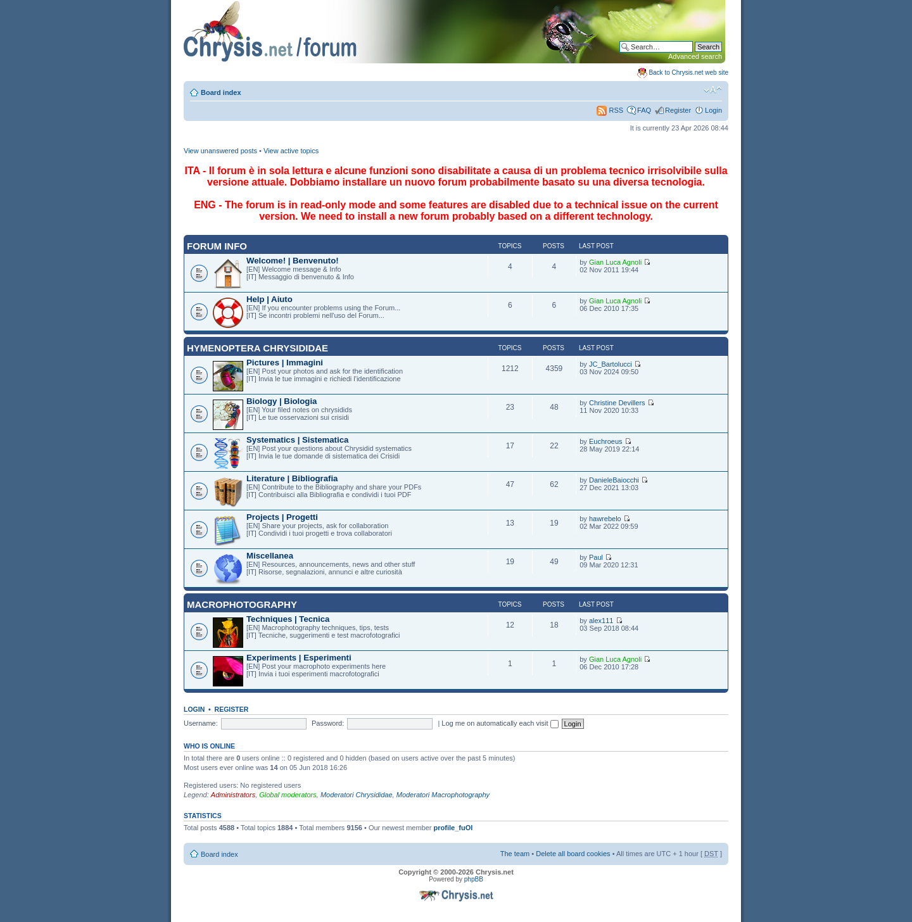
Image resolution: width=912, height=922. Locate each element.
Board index (221, 92)
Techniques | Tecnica (287, 619)
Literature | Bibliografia (292, 478)
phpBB (473, 879)
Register (678, 110)
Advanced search (695, 56)
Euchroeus (606, 441)
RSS (610, 110)
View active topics (291, 151)
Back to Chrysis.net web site (688, 72)
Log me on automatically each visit (499, 723)
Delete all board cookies (573, 853)
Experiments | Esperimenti (299, 657)
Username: (201, 723)
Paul (596, 557)
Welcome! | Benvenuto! (292, 260)
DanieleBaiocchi (614, 480)
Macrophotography (242, 604)
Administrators (233, 795)
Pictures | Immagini (284, 362)
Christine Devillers (617, 403)
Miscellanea (269, 555)
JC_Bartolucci (610, 364)
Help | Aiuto (269, 299)
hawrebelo (605, 518)
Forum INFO (217, 246)
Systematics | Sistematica (297, 440)
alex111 (601, 620)
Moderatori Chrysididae (356, 795)
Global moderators (288, 795)
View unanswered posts (220, 151)
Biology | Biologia (281, 401)
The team (514, 853)
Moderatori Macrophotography (443, 795)
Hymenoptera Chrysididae (257, 348)
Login (713, 110)
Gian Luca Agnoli (615, 262)
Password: (328, 723)
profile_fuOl (453, 827)
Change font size (713, 90)
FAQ (644, 110)
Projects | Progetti (282, 517)
